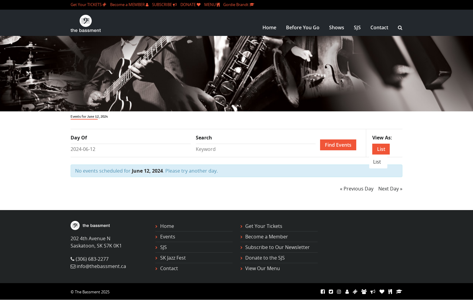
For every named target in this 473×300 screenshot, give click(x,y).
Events (167, 236)
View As (381, 137)
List (381, 149)
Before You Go (302, 27)
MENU (212, 4)
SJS (357, 27)
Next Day (390, 188)
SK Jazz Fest (173, 257)
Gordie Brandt (238, 4)
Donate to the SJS (265, 257)
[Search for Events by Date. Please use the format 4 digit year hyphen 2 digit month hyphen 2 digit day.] (131, 149)
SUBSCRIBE (164, 4)
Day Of (79, 137)
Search (204, 137)
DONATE (190, 4)
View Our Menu (262, 268)
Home (269, 27)
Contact (379, 27)
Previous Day (356, 188)
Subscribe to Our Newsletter (277, 247)
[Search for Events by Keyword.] (256, 149)
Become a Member (266, 236)
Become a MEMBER (129, 4)
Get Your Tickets (263, 226)
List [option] (377, 161)
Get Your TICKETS (88, 4)
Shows (336, 27)
